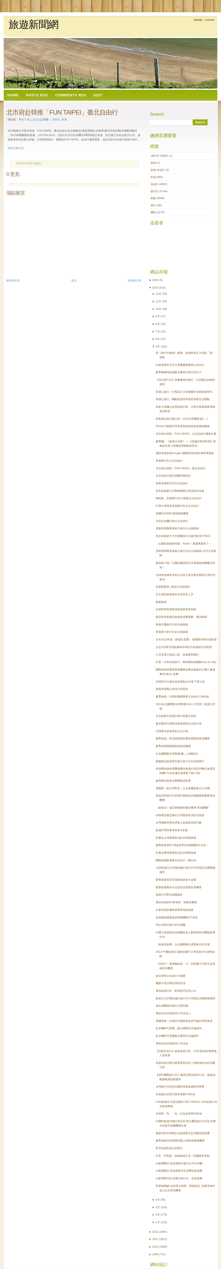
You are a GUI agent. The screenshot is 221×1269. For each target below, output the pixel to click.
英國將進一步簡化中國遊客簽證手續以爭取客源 (184, 1020)
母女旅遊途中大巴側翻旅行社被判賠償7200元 (183, 535)
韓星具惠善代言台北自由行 (172, 483)
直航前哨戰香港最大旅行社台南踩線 (177, 528)
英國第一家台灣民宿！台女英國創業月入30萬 (183, 788)
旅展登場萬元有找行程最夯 (172, 688)
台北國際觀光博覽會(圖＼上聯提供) (177, 753)
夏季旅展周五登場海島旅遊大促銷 (176, 879)
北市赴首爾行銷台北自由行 (172, 521)
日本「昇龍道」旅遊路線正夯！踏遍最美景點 (183, 1155)
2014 (155, 280)
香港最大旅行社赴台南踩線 (172, 631)
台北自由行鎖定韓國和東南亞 (173, 475)
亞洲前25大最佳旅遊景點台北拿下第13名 (180, 681)
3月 (158, 1207)
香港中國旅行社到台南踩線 (172, 624)
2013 (155, 287)
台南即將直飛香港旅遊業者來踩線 (176, 609)
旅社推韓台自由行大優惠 (170, 975)
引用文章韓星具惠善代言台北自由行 (177, 505)
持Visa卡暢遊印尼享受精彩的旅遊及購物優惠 (183, 426)
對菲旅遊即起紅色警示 (169, 1148)
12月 (158, 293)
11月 (158, 301)
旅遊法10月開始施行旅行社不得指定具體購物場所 (185, 998)
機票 (154, 212)
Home (198, 19)
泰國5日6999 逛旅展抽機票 (172, 513)
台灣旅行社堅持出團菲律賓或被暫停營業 (180, 1086)
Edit (98, 95)
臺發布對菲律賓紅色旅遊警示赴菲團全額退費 (183, 1133)
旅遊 (154, 162)
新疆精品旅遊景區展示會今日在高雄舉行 (180, 761)
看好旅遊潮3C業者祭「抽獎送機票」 (178, 902)
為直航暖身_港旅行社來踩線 (173, 586)
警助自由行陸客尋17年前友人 (173, 1013)
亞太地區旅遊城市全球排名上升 (174, 594)
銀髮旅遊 (161, 601)
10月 (158, 308)
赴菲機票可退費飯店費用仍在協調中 (177, 1035)
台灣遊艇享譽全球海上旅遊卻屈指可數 (179, 822)
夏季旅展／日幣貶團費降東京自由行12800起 (182, 696)
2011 (155, 1239)
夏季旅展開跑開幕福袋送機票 (173, 746)
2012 (155, 1231)
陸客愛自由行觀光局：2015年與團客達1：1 (182, 418)
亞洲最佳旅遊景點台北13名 (172, 731)
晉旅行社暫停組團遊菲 (169, 894)
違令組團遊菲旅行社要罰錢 (172, 1005)
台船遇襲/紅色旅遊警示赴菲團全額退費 (179, 1170)
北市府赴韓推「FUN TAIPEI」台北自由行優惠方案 (186, 433)
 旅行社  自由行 (160, 155)
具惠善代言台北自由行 (169, 460)
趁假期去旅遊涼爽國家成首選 (173, 780)
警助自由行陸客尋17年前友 (172, 1043)
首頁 (74, 280)
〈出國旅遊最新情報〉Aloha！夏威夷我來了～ (183, 543)
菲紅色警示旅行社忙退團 (170, 924)
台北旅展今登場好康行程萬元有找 (176, 715)
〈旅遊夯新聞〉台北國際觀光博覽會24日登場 (183, 944)
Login (209, 19)
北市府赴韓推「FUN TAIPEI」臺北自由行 (62, 112)
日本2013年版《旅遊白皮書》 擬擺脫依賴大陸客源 (186, 639)
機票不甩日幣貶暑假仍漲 (170, 983)
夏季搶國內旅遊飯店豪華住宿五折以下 (179, 372)
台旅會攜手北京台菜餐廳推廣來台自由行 (180, 364)
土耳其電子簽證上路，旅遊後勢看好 (177, 654)
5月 (158, 346)
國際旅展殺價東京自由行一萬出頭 (176, 860)
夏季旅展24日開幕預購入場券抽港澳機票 (180, 1140)
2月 (158, 1214)
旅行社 (155, 191)
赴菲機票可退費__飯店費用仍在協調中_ (180, 1028)
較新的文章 (13, 280)
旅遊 (64, 119)
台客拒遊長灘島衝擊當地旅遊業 (174, 909)
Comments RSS (70, 95)
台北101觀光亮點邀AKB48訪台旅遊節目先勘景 (184, 647)
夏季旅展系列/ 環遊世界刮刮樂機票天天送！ (182, 845)
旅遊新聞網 (33, 24)
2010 (155, 1246)
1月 (158, 1222)
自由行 (56, 119)
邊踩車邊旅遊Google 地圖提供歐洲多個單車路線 (185, 453)
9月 (158, 316)
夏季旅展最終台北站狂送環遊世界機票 (179, 887)
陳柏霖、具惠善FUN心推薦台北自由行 (179, 498)
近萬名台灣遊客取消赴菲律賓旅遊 (176, 837)
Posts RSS (37, 95)
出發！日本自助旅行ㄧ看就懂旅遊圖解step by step (186, 661)
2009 (155, 1254)
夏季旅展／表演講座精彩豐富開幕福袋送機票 (183, 738)
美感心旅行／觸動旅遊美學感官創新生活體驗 (183, 399)
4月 (158, 1199)
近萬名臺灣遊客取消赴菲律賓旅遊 (176, 852)
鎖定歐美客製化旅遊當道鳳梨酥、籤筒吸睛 (181, 616)
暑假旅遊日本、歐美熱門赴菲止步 (176, 990)
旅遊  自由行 (158, 169)
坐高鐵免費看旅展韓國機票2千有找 (177, 917)
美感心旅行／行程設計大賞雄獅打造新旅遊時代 (184, 391)
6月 (158, 338)
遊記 (154, 205)
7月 (158, 331)
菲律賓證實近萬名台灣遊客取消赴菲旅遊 (180, 815)
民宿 (154, 177)
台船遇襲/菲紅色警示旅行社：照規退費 (179, 1178)
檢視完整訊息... (17, 148)
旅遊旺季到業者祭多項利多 (172, 830)
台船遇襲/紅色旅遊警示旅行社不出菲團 (179, 1163)
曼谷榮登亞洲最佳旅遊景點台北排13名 (179, 723)
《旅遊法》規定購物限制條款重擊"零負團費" (182, 807)
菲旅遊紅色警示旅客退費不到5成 (175, 1094)
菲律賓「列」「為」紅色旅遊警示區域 (179, 1113)
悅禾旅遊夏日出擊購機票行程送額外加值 (180, 490)
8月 (158, 323)
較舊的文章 (134, 280)
